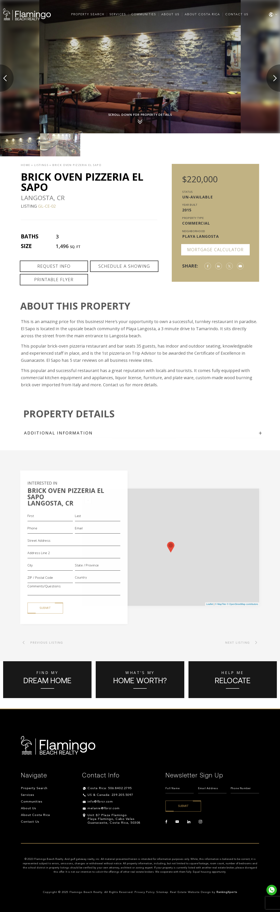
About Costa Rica (202, 14)
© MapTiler (220, 604)
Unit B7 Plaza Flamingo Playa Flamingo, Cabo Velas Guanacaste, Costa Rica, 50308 (114, 819)
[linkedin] (188, 821)
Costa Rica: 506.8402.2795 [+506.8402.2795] (110, 788)
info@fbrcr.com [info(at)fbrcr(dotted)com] (100, 801)
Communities (143, 14)
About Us (170, 14)
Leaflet (209, 604)
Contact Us (236, 14)
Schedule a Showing (124, 266)
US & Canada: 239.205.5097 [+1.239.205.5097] (110, 795)
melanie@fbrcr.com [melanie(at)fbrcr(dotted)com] (104, 808)
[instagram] (200, 821)
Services (117, 14)
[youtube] (177, 821)
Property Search (87, 14)
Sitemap (162, 892)
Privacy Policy (144, 892)
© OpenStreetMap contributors (242, 604)
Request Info (54, 266)
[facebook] (166, 821)
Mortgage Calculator (215, 249)
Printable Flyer (54, 279)
